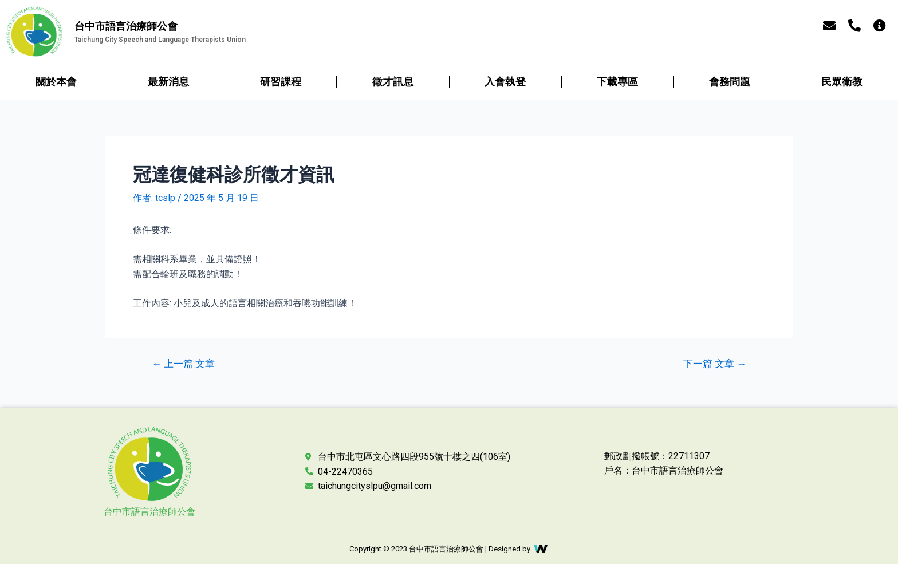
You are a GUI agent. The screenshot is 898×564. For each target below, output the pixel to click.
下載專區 (617, 82)
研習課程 (280, 82)
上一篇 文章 (183, 364)
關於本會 (56, 82)
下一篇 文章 (714, 364)
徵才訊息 (392, 82)
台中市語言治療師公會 (149, 511)
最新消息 (168, 82)
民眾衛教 (841, 82)
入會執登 (505, 82)
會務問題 (729, 82)
